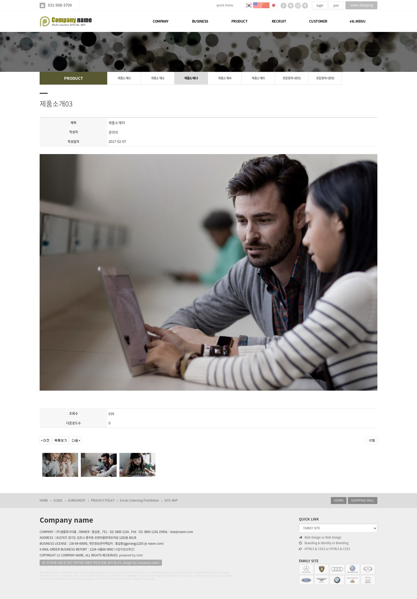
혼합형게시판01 (292, 78)
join (336, 5)
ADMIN (338, 500)
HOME (44, 500)
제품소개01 (124, 78)
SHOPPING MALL (362, 500)
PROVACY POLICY (103, 500)
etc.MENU (357, 21)
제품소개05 (258, 78)
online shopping (361, 5)
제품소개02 (157, 78)
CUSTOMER (318, 21)
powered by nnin (131, 555)
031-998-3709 (60, 5)
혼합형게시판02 (325, 78)
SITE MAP (171, 500)
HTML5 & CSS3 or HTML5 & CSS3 (324, 549)
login (319, 5)
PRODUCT (239, 21)
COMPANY (161, 21)
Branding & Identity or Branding (323, 543)
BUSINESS (200, 21)
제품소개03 (191, 78)
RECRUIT (279, 21)
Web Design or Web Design (320, 537)
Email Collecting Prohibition (139, 500)
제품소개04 (224, 78)
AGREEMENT (77, 500)
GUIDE (57, 500)
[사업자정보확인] (124, 549)
